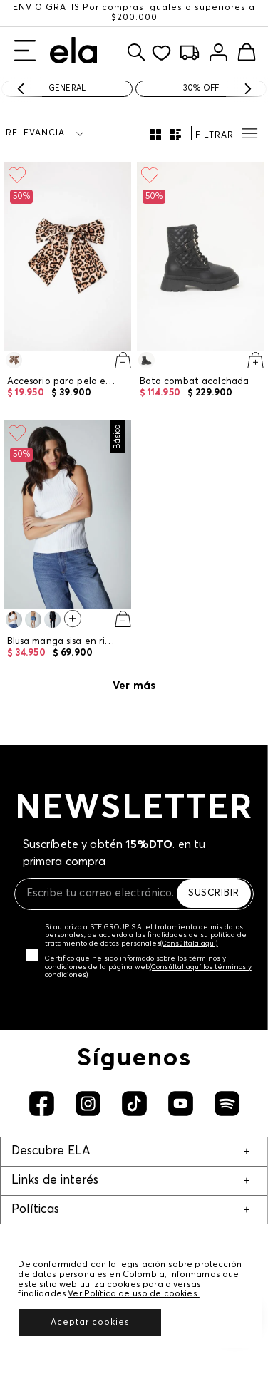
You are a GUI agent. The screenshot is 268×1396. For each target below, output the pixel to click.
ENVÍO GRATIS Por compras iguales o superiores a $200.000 (134, 13)
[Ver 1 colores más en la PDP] (72, 620)
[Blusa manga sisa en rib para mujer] (67, 542)
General (67, 88)
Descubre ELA (50, 1151)
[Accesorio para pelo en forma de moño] (67, 283)
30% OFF (201, 88)
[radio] (155, 135)
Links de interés (54, 1180)
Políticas (35, 1210)
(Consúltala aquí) (189, 943)
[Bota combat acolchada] (200, 283)
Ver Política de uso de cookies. (134, 1294)
